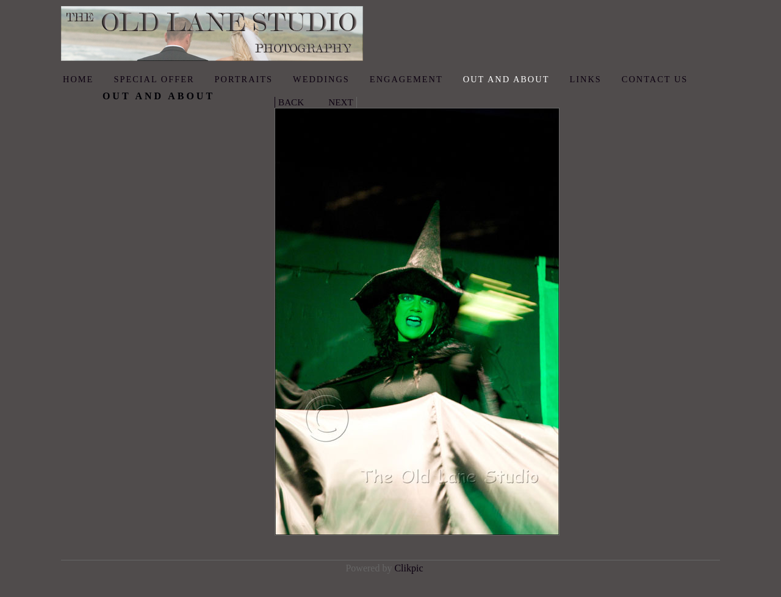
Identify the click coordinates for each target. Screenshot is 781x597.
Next (340, 102)
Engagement (406, 79)
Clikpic (408, 568)
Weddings (321, 79)
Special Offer (153, 79)
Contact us (655, 79)
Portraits (244, 79)
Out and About (506, 79)
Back (291, 102)
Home (78, 79)
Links (585, 79)
